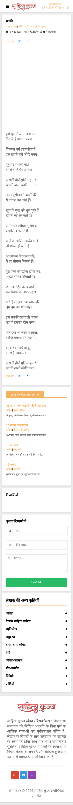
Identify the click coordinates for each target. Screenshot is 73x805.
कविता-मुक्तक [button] (36, 660)
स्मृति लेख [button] (36, 629)
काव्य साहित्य (11, 26)
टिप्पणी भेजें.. (36, 582)
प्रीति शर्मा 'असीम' (21, 429)
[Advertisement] (36, 89)
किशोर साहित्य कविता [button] (36, 621)
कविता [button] (36, 613)
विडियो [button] (36, 676)
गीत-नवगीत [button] (36, 668)
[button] (19, 41)
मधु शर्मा (17, 449)
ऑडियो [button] (36, 684)
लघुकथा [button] (36, 637)
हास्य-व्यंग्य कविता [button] (36, 645)
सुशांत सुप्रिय (19, 410)
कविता (21, 26)
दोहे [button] (36, 653)
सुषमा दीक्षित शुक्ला (37, 26)
